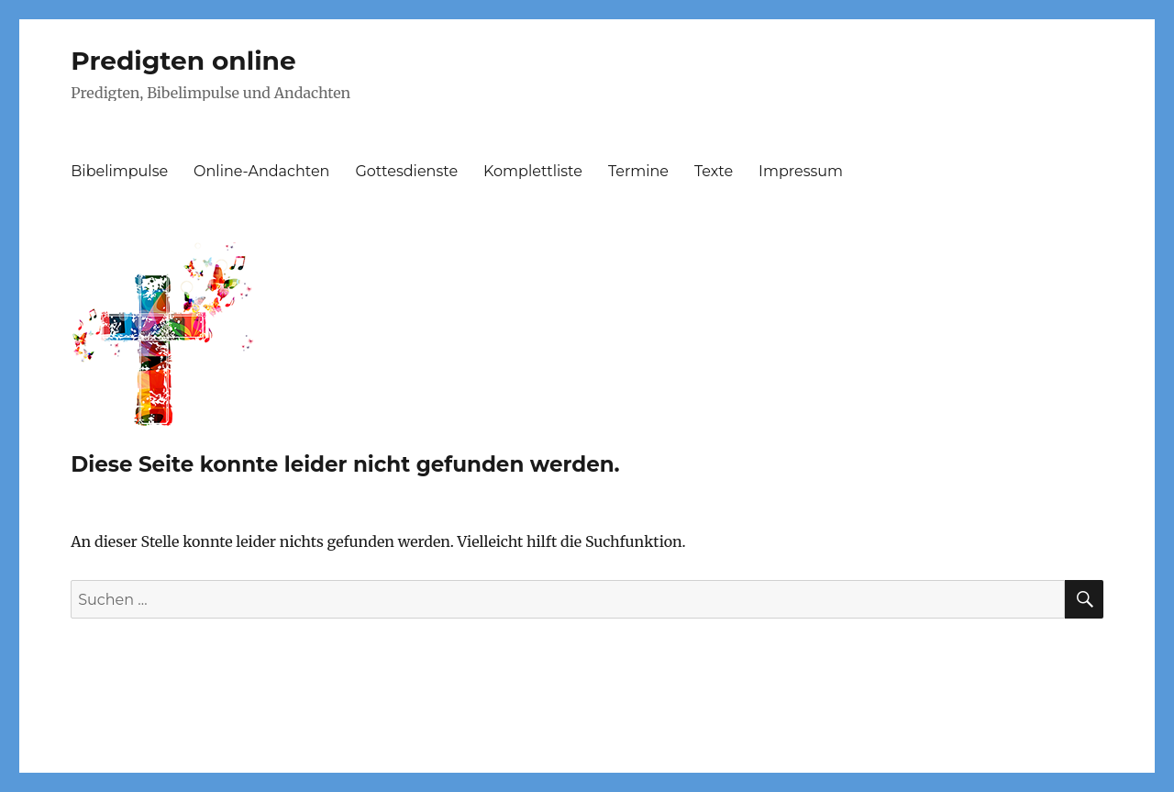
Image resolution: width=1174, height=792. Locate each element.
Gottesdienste (406, 171)
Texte (713, 171)
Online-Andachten (261, 171)
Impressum (801, 171)
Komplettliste (532, 171)
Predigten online (183, 60)
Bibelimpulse (119, 171)
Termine (638, 171)
